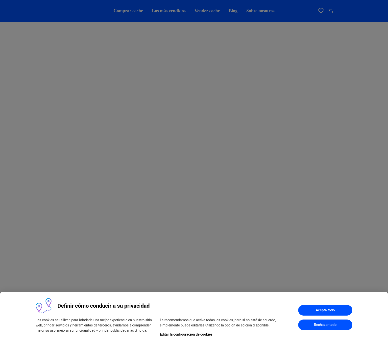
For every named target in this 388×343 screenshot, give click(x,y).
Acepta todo (325, 310)
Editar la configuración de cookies (186, 334)
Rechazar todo (325, 325)
